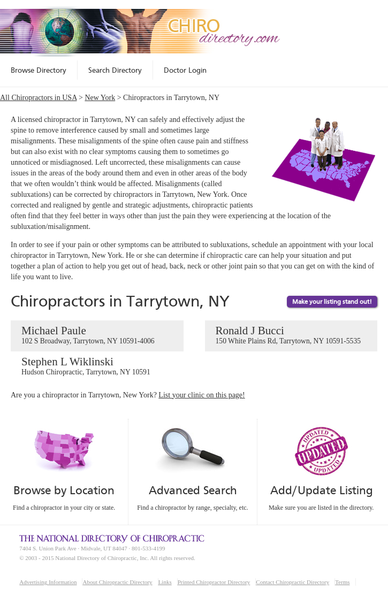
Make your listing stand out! (332, 301)
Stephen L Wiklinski (97, 366)
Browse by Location (64, 490)
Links (165, 582)
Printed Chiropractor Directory (214, 582)
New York (100, 98)
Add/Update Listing (321, 490)
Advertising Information (48, 582)
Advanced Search (193, 490)
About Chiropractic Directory (117, 582)
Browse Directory (38, 70)
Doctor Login (185, 70)
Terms (342, 582)
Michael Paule (97, 335)
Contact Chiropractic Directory (292, 582)
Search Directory (115, 70)
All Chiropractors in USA (38, 98)
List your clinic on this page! (201, 395)
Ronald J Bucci (291, 335)
